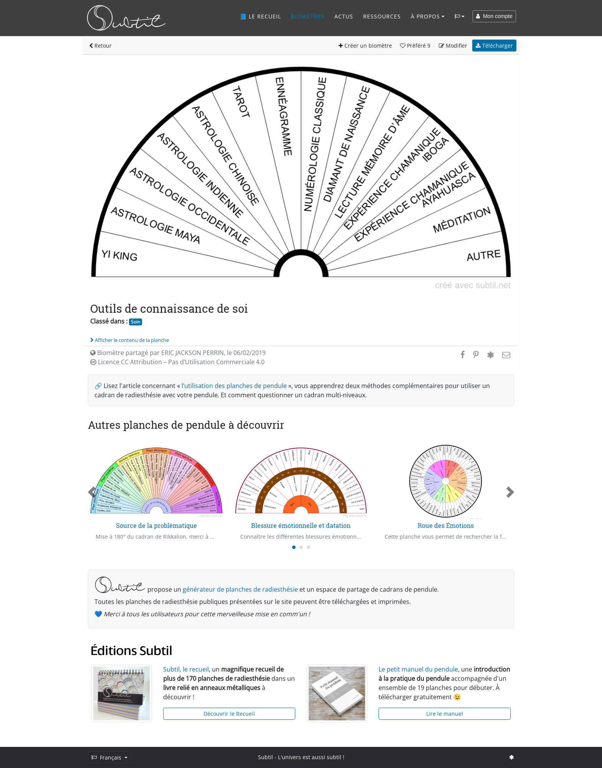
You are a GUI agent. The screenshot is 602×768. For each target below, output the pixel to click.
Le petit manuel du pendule (418, 669)
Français (107, 757)
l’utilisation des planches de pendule (234, 386)
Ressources (382, 16)
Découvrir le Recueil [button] (229, 713)
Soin (135, 321)
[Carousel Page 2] (301, 547)
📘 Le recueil (260, 16)
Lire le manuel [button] (444, 713)
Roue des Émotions (446, 525)
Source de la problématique (156, 525)
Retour (100, 45)
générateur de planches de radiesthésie (240, 589)
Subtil (265, 757)
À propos (425, 16)
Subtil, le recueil (186, 669)
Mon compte (494, 16)
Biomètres (307, 16)
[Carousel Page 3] (308, 547)
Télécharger (494, 45)
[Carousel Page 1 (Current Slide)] (294, 547)
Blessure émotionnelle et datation (301, 525)
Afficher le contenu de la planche (129, 340)
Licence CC (177, 362)
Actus (343, 16)
